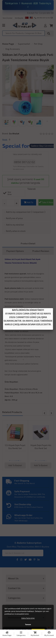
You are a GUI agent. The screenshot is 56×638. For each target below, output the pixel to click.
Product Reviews (40, 251)
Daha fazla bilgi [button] (28, 618)
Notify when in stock (16, 231)
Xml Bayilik (19, 18)
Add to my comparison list (18, 212)
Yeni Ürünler (8, 18)
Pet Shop (38, 44)
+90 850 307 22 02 (42, 18)
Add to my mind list (15, 224)
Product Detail (28, 243)
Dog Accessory (13, 49)
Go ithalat (14, 133)
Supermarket (24, 44)
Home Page (8, 44)
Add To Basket (28, 203)
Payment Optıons (15, 251)
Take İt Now (46, 202)
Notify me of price (14, 218)
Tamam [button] (28, 624)
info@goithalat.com (52, 18)
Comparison (38, 212)
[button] (51, 413)
